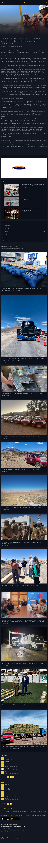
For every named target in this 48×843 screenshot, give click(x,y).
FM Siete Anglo (4, 831)
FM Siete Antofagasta (6, 828)
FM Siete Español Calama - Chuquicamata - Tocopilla (12, 830)
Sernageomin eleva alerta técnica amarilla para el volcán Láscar (20, 470)
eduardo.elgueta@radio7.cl (11, 766)
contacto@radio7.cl (9, 792)
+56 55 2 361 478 (8, 786)
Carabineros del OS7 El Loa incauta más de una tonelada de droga (21, 705)
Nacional (6, 228)
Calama (5, 237)
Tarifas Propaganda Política (9, 824)
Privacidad (6, 837)
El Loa (21, 46)
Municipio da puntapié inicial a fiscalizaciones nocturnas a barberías (31, 209)
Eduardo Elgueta (14, 46)
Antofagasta (6, 225)
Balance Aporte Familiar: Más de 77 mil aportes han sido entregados (33, 199)
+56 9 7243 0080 (8, 762)
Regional (5, 231)
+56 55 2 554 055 (8, 759)
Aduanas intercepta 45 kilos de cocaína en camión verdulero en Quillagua (23, 663)
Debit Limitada (15, 838)
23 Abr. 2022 (5, 46)
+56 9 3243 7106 (8, 789)
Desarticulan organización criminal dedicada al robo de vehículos (21, 437)
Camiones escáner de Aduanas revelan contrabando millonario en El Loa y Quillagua (33, 185)
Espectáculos (7, 240)
